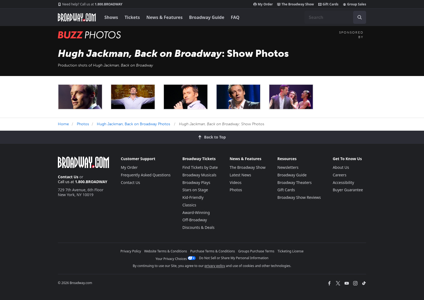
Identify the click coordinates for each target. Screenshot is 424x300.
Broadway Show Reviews (299, 197)
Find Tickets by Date (200, 167)
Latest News (240, 174)
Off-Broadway (195, 219)
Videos (235, 182)
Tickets (132, 17)
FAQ (235, 17)
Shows (111, 17)
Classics (189, 204)
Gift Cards (328, 4)
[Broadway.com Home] (77, 17)
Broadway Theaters (294, 182)
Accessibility (343, 182)
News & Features (164, 17)
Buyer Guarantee (348, 189)
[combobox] (335, 17)
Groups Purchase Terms (256, 251)
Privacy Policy (131, 251)
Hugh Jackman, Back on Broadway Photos (133, 124)
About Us (341, 167)
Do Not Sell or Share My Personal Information (234, 258)
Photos (83, 124)
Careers (339, 174)
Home (63, 124)
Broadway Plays (196, 182)
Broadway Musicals (200, 174)
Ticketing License (291, 251)
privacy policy (214, 265)
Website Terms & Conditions (165, 251)
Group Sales (354, 4)
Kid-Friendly (193, 197)
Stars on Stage (195, 189)
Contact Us (68, 176)
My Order (263, 4)
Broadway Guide (206, 17)
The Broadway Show (295, 4)
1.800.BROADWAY (90, 4)
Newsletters (288, 167)
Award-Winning (196, 212)
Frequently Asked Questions (146, 174)
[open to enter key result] (359, 17)
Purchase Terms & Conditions (212, 251)
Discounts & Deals (199, 227)
